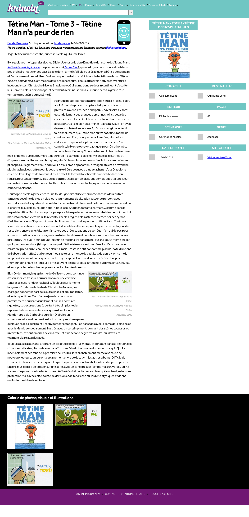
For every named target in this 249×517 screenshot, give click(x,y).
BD (80, 5)
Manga (88, 5)
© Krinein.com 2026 (88, 493)
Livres (113, 5)
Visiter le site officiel (219, 157)
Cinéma (52, 5)
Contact (111, 493)
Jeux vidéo (101, 5)
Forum (172, 5)
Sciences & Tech (157, 5)
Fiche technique (116, 47)
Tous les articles (161, 493)
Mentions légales (133, 493)
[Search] (88, 12)
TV (73, 5)
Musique (64, 5)
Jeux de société (137, 5)
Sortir (123, 5)
